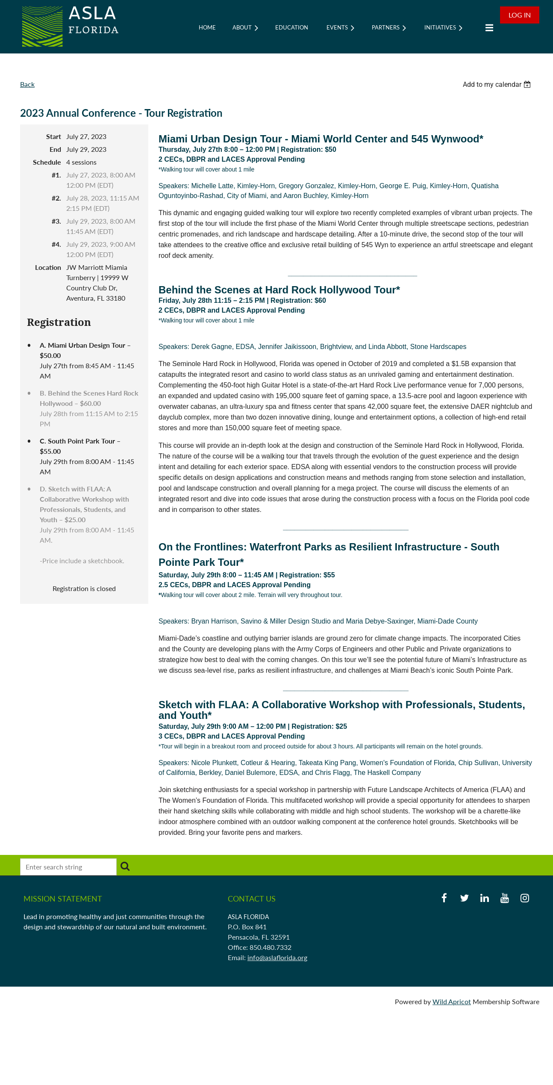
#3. (56, 221)
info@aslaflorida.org (277, 957)
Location (48, 267)
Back (27, 84)
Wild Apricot (451, 1001)
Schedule (47, 162)
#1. (56, 175)
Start (53, 136)
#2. (56, 198)
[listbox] (498, 84)
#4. (56, 244)
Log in (520, 15)
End (55, 149)
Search (124, 866)
